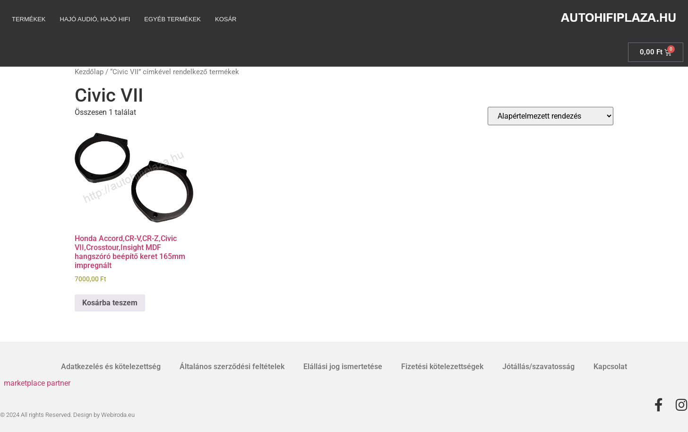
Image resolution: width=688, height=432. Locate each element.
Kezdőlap (89, 72)
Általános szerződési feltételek (232, 366)
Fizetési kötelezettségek (442, 366)
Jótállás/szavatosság (538, 366)
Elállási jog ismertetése (342, 366)
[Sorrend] (550, 116)
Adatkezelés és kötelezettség (111, 366)
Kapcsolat (610, 366)
